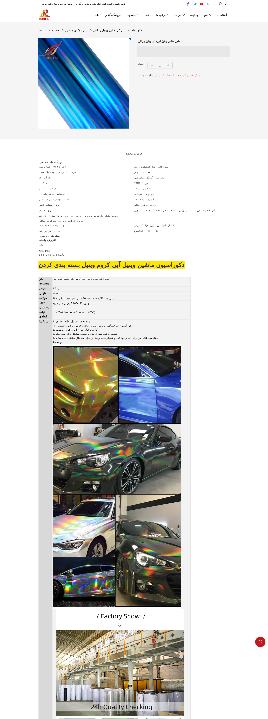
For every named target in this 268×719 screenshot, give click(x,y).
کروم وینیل (95, 265)
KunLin (43, 30)
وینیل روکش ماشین (77, 30)
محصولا (56, 30)
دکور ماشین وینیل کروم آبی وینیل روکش (117, 30)
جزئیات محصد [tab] (134, 153)
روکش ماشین (69, 279)
